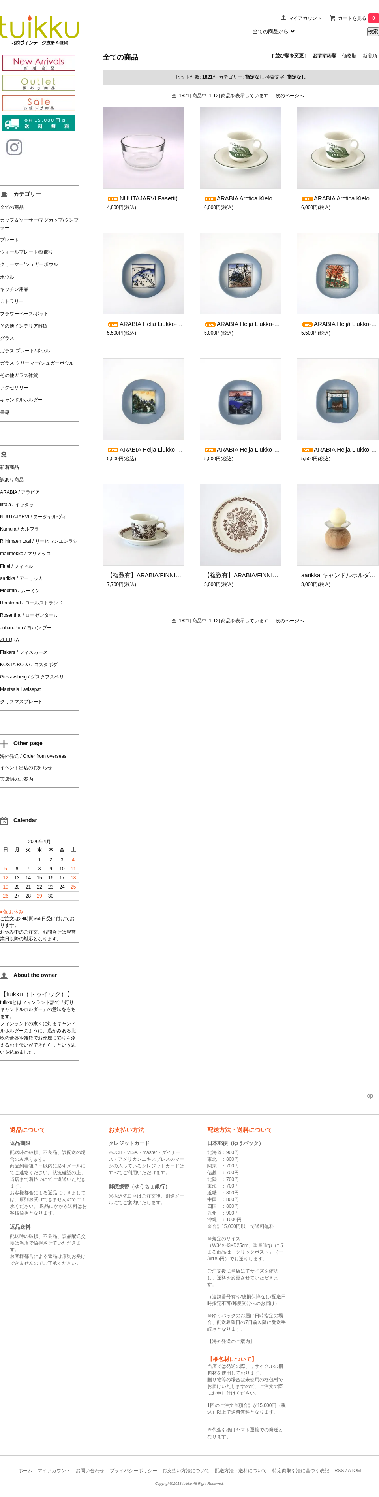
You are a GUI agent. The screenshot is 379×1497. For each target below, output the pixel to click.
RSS (339, 1470)
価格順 (349, 55)
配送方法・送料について (241, 1470)
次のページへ (290, 95)
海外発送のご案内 (231, 1341)
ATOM (354, 1470)
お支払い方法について (186, 1470)
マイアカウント (305, 18)
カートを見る (358, 18)
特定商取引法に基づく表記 (300, 1470)
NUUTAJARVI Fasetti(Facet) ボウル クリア (170, 198)
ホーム (25, 1470)
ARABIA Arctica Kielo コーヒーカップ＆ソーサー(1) (278, 198)
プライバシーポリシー (133, 1470)
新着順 (370, 55)
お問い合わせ (90, 1470)
